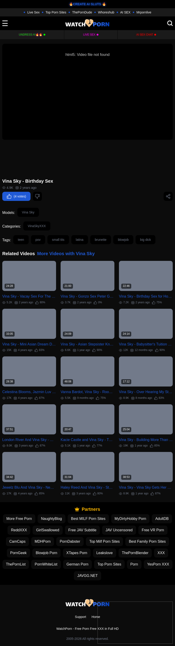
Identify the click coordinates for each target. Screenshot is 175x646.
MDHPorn (43, 541)
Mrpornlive (143, 12)
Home (96, 617)
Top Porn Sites (56, 12)
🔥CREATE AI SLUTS (85, 4)
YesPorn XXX (158, 564)
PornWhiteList (46, 564)
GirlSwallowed (47, 530)
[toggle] (5, 23)
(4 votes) (16, 196)
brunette (100, 239)
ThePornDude (82, 12)
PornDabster (70, 541)
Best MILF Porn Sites (88, 519)
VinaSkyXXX (37, 226)
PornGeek (18, 553)
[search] (170, 23)
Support (80, 617)
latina (79, 239)
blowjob (123, 239)
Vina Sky (28, 212)
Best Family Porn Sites (147, 541)
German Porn (77, 564)
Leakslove (104, 553)
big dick (145, 239)
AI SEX (125, 12)
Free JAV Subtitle (82, 530)
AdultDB (162, 519)
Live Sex (33, 12)
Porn (134, 564)
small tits (58, 239)
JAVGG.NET (87, 576)
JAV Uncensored (119, 530)
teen (21, 239)
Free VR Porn (153, 530)
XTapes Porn (76, 553)
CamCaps (17, 541)
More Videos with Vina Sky (66, 253)
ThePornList (16, 564)
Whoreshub (106, 12)
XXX (161, 553)
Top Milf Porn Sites (104, 541)
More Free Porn (19, 519)
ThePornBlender (135, 553)
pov (38, 239)
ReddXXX (19, 530)
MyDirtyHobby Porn (130, 519)
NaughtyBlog (51, 519)
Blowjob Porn (46, 553)
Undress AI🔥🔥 (30, 34)
